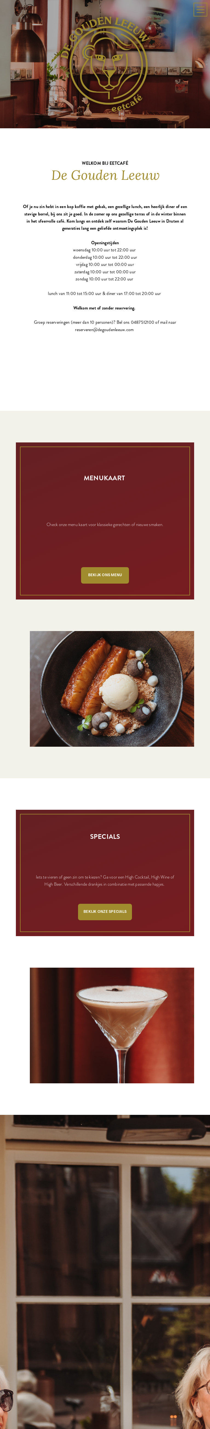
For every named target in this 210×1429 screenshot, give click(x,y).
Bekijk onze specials (105, 912)
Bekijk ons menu (105, 575)
